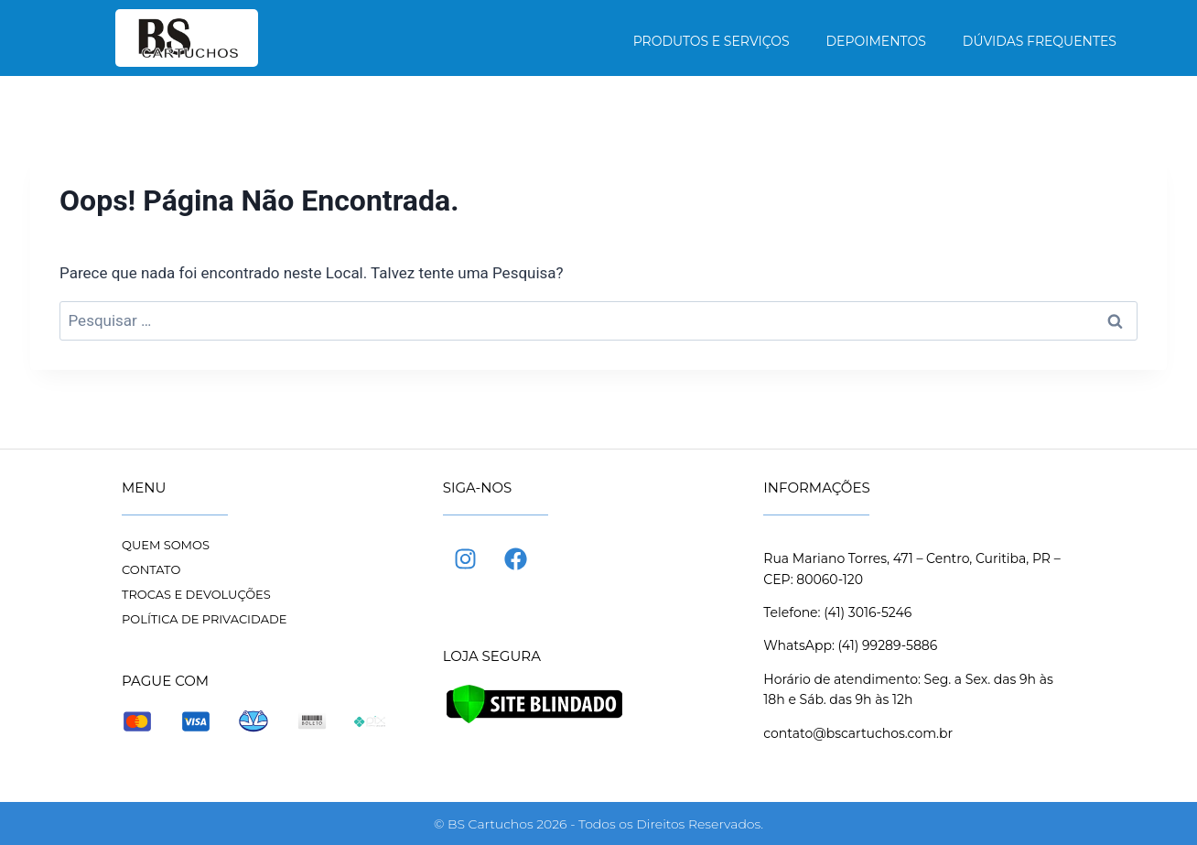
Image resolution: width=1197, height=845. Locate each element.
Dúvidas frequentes (1039, 41)
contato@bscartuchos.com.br (858, 733)
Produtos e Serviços (711, 41)
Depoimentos (876, 41)
